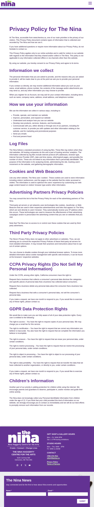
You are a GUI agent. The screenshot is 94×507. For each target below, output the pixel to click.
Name (9, 490)
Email (50, 490)
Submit (82, 501)
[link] (8, 4)
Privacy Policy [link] (52, 462)
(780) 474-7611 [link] (52, 456)
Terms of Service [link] (53, 464)
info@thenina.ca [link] (53, 458)
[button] (90, 3)
